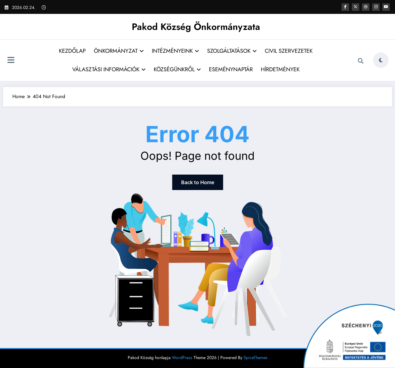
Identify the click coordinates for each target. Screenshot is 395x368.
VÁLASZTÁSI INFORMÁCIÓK (109, 69)
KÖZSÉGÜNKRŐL (177, 69)
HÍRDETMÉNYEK (280, 69)
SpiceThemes (255, 357)
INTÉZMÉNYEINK (175, 51)
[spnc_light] (381, 60)
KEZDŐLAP (72, 51)
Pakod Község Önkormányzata (196, 26)
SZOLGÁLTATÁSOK (232, 51)
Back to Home (197, 182)
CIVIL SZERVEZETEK (289, 51)
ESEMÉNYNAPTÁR (231, 69)
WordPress (182, 357)
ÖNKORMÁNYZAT (119, 51)
